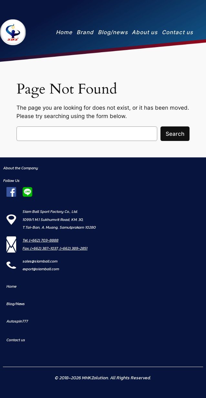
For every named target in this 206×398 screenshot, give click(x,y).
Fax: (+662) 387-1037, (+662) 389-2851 (55, 248)
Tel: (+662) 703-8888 (40, 240)
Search (175, 134)
